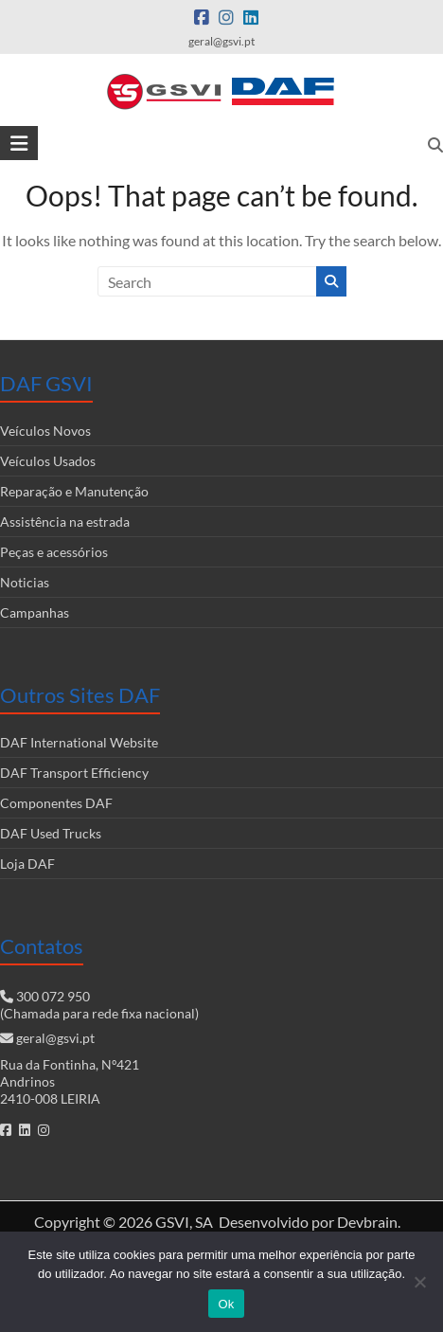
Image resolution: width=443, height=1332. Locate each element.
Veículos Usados (48, 461)
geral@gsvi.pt (55, 1038)
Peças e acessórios (54, 552)
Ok (226, 1304)
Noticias (24, 582)
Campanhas (34, 612)
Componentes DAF (56, 803)
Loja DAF (27, 863)
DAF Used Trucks (50, 833)
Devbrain (367, 1222)
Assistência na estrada (65, 521)
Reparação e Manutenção (74, 491)
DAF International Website (79, 742)
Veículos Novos (45, 431)
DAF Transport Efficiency (74, 773)
